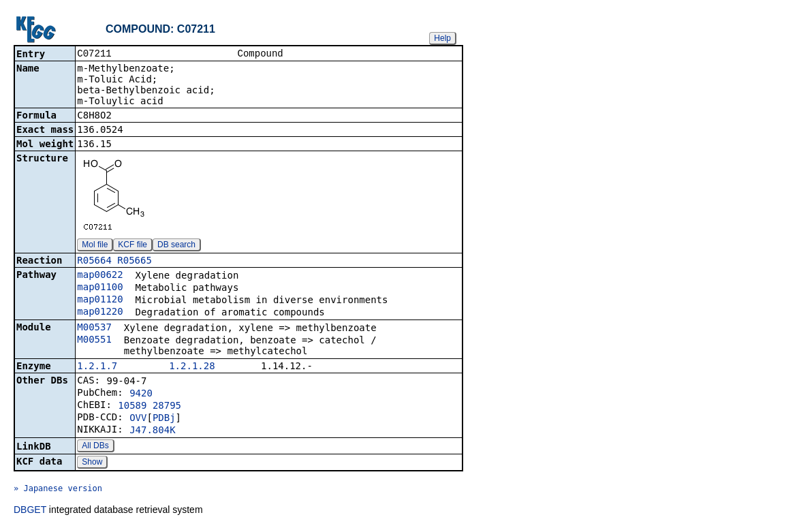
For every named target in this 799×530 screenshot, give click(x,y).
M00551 (94, 340)
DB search (176, 246)
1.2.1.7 (97, 367)
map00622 (100, 275)
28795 (167, 406)
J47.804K (152, 431)
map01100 (100, 288)
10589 (132, 406)
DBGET (30, 510)
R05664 (94, 261)
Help (442, 38)
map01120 (100, 300)
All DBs (95, 447)
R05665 (134, 261)
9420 (141, 394)
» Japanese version (58, 490)
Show (92, 463)
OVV (137, 419)
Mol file (95, 246)
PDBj (164, 419)
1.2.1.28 (192, 367)
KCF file (132, 246)
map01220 (100, 312)
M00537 (94, 328)
